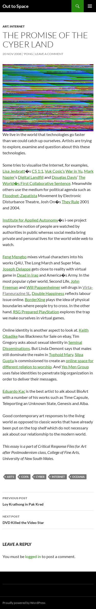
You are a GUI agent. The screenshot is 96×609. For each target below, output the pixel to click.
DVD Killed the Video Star (48, 519)
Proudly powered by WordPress (24, 603)
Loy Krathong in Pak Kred (48, 500)
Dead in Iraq (27, 275)
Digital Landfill (31, 177)
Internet (17, 26)
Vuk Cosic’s (55, 171)
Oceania (78, 476)
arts (10, 476)
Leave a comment (49, 54)
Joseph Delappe (17, 268)
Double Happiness (48, 293)
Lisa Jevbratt (14, 171)
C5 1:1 (37, 171)
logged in (33, 556)
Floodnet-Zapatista (20, 195)
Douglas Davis (64, 177)
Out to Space (16, 6)
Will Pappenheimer (43, 287)
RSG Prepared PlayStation (36, 311)
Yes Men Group (75, 366)
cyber (40, 476)
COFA (25, 476)
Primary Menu (90, 6)
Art (5, 26)
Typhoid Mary (61, 354)
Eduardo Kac (14, 391)
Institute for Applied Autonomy (30, 220)
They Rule (70, 201)
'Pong (28, 54)
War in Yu (74, 171)
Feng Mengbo (15, 256)
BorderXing (35, 299)
